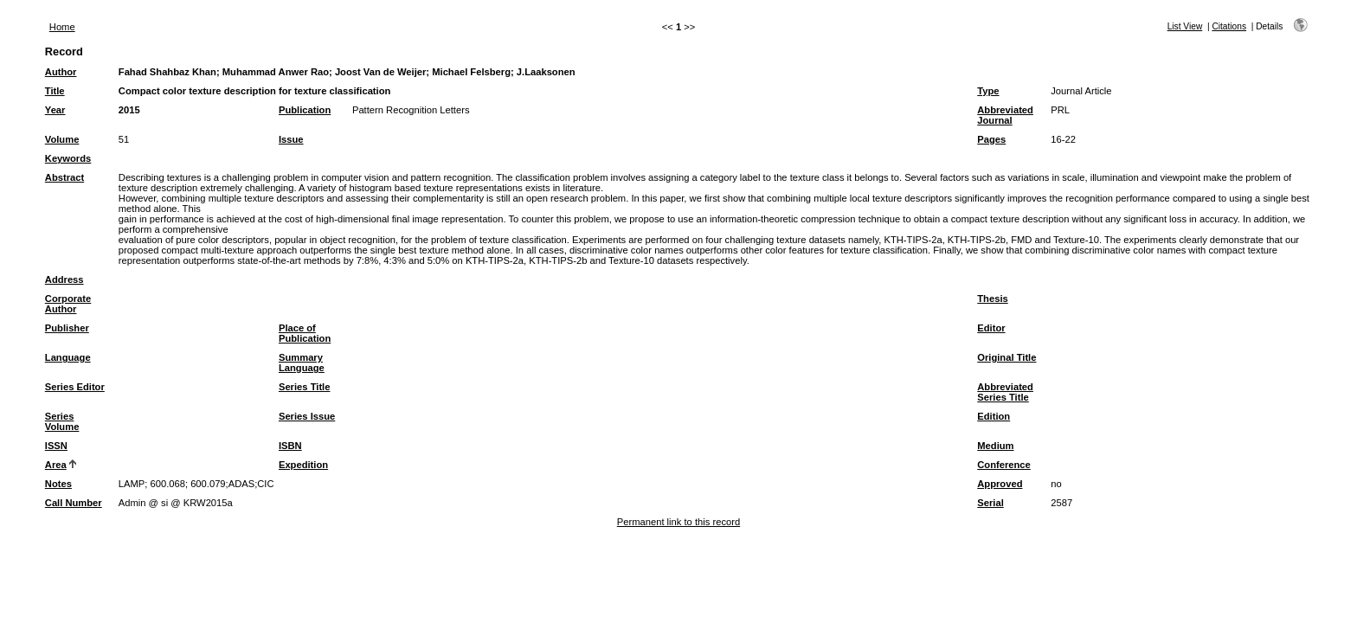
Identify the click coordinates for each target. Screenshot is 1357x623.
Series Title (305, 387)
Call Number (73, 503)
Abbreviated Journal (1005, 115)
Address (64, 279)
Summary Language (302, 362)
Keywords (68, 158)
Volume (62, 139)
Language (68, 357)
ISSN (56, 445)
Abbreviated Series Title (1005, 392)
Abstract (64, 177)
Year (55, 110)
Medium (995, 445)
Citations (1229, 26)
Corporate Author (68, 303)
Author (61, 72)
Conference (1004, 464)
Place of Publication (305, 333)
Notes (58, 483)
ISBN (290, 445)
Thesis (992, 298)
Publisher (67, 328)
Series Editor (75, 387)
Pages (991, 139)
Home (62, 27)
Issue (291, 139)
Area (56, 464)
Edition (993, 416)
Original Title (1006, 357)
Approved (999, 483)
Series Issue (307, 416)
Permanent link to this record (678, 522)
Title (55, 91)
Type (988, 91)
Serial (990, 503)
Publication (305, 110)
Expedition (303, 464)
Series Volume (62, 421)
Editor (991, 328)
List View (1185, 26)
